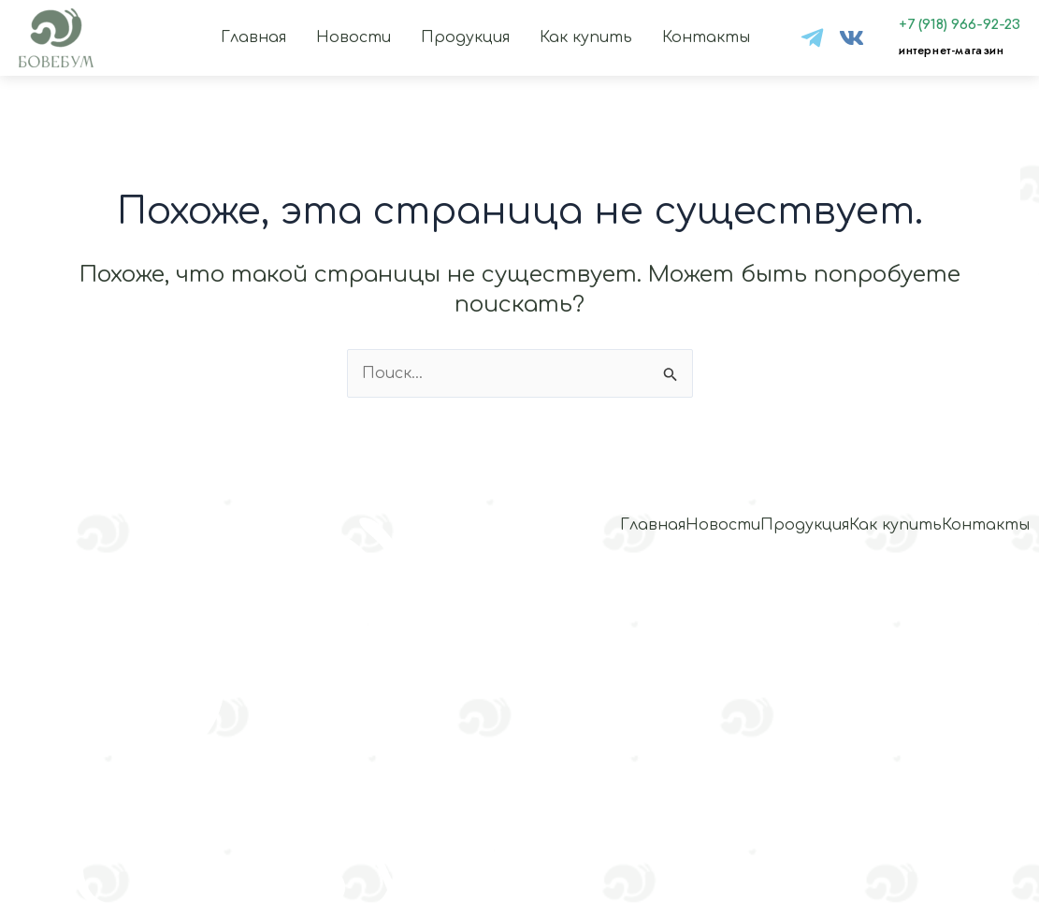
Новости (353, 37)
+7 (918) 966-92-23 (959, 25)
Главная (253, 37)
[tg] (812, 38)
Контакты (706, 37)
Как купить (586, 37)
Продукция (465, 37)
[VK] (851, 38)
